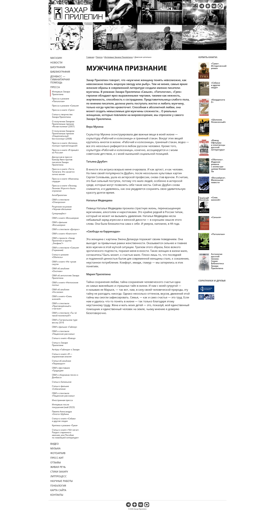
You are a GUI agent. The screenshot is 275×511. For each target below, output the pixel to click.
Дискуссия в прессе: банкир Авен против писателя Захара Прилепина (62, 160)
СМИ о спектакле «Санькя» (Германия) (65, 249)
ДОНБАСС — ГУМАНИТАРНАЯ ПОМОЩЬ (60, 79)
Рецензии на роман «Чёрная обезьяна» (62, 208)
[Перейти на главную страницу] (78, 20)
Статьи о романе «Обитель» (60, 256)
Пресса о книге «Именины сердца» (65, 180)
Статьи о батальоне (62, 381)
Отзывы (55, 462)
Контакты (56, 494)
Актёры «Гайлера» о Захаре (66, 349)
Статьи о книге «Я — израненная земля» (62, 355)
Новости (56, 62)
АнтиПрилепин (59, 195)
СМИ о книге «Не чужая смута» (64, 263)
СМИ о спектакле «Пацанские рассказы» (63, 332)
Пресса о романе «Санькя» (65, 105)
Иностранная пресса (62, 400)
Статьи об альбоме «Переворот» (61, 362)
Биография (57, 67)
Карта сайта (58, 490)
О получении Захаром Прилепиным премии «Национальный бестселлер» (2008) (63, 134)
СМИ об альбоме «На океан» (60, 291)
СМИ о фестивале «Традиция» (61, 369)
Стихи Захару (59, 471)
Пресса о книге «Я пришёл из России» (65, 151)
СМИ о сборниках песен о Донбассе (65, 376)
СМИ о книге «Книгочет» (64, 233)
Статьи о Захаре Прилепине (60, 344)
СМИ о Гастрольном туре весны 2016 (64, 321)
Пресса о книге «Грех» (63, 109)
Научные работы (61, 481)
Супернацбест (59, 213)
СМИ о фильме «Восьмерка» (59, 223)
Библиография (60, 71)
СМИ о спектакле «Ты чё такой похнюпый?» (64, 314)
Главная (90, 57)
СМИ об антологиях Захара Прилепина (65, 276)
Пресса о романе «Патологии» (60, 100)
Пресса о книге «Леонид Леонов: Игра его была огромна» (64, 188)
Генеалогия (58, 485)
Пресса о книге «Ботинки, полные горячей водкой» (65, 144)
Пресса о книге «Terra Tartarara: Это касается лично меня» (63, 172)
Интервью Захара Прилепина (61, 93)
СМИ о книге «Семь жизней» (62, 297)
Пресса (55, 87)
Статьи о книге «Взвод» (64, 338)
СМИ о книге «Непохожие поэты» (65, 284)
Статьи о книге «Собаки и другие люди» (63, 420)
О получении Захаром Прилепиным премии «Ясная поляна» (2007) (63, 124)
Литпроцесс (58, 476)
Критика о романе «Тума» (65, 425)
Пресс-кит (56, 457)
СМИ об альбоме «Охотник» (60, 269)
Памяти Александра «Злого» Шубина (62, 413)
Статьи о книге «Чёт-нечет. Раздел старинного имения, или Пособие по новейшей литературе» (65, 433)
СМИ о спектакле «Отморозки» (60, 201)
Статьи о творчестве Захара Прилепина (62, 115)
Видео (54, 443)
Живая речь (58, 467)
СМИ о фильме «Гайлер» (64, 326)
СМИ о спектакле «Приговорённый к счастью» (61, 306)
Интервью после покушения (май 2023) (63, 406)
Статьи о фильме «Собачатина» (60, 387)
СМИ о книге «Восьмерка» (65, 217)
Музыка (55, 448)
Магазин (56, 57)
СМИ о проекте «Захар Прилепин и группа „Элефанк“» (63, 241)
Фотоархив (57, 453)
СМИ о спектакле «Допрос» (66, 229)
